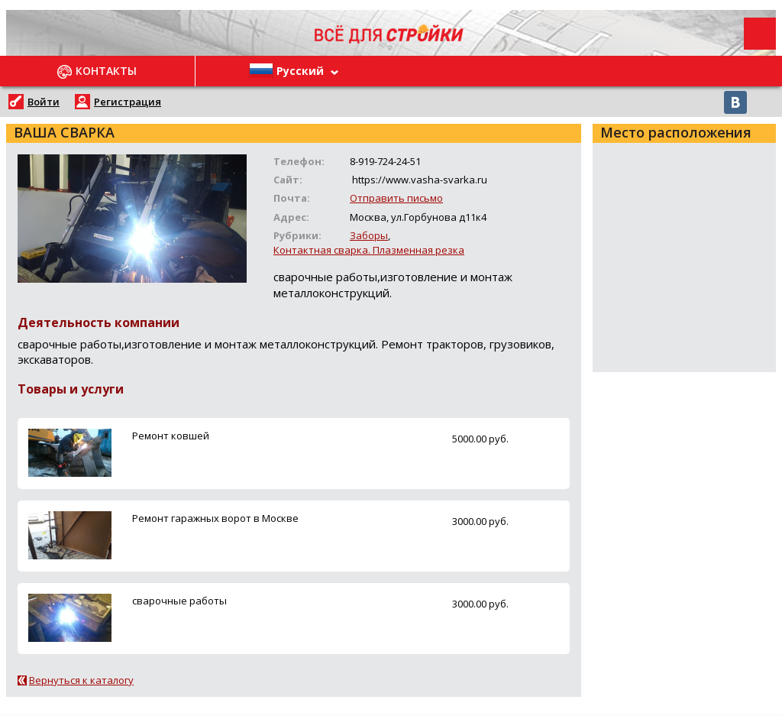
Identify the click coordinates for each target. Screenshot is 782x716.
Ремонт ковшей (170, 435)
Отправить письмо (396, 198)
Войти (43, 102)
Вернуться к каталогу (81, 680)
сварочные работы (179, 600)
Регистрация (127, 102)
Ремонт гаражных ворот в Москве (215, 518)
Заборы (369, 235)
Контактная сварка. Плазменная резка (368, 250)
